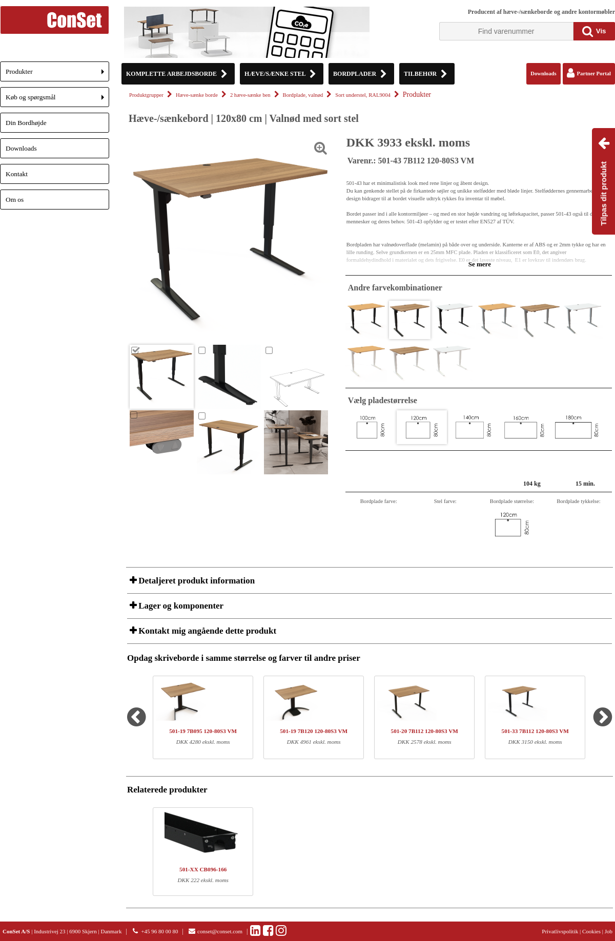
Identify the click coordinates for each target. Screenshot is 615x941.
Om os (15, 199)
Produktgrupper (146, 95)
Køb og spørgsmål (57, 100)
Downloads (21, 148)
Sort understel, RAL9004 (362, 95)
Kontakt (17, 174)
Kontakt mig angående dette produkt (206, 631)
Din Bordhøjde (26, 123)
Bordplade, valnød (303, 95)
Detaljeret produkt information (195, 580)
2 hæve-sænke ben (250, 95)
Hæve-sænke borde (197, 95)
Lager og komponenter (179, 606)
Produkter (57, 74)
